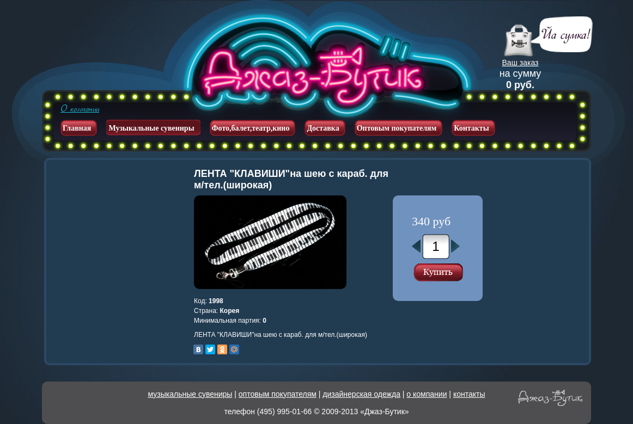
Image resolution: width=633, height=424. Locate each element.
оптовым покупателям (277, 394)
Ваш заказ (520, 62)
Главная (77, 128)
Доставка (323, 128)
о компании (426, 394)
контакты (469, 394)
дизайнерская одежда (361, 394)
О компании (79, 109)
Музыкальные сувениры (151, 128)
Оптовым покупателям (397, 128)
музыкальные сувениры (190, 394)
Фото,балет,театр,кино (251, 128)
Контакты (471, 128)
